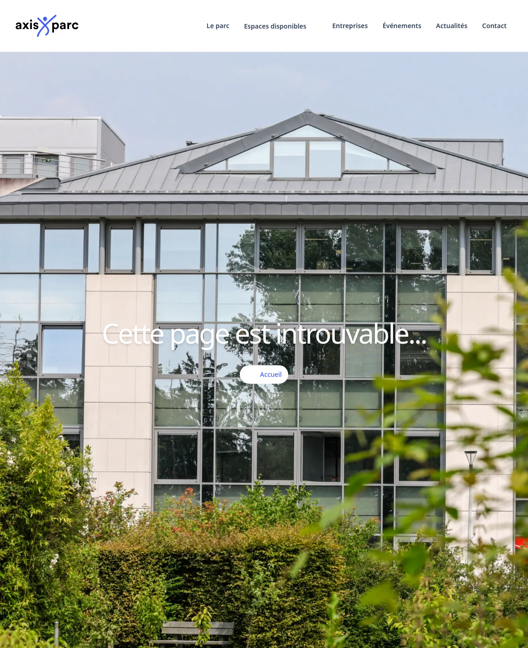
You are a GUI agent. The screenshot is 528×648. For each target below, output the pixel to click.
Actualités (452, 25)
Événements (402, 25)
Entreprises (350, 25)
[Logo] (47, 26)
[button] (280, 26)
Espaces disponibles (280, 26)
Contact (494, 25)
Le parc (218, 25)
